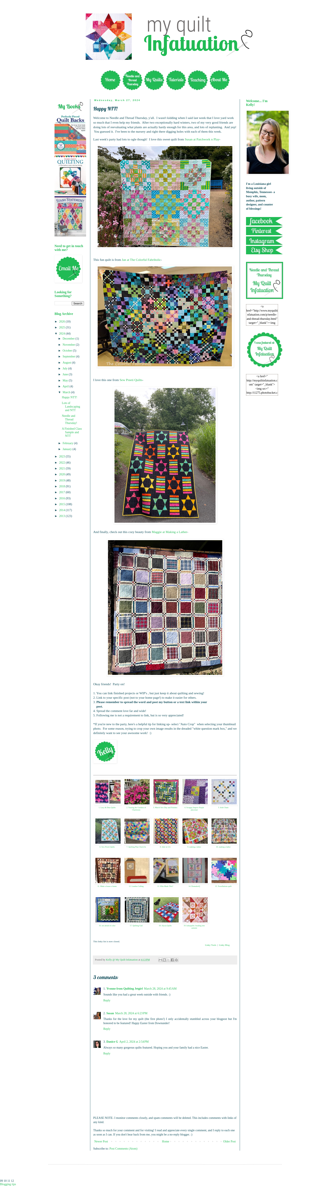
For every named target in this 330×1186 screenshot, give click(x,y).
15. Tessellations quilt (223, 886)
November (69, 344)
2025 (62, 327)
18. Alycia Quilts (165, 926)
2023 (62, 456)
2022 (62, 462)
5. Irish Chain (223, 807)
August (67, 362)
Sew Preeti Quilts (131, 380)
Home (165, 1141)
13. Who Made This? (165, 886)
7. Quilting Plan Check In (136, 847)
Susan (110, 1013)
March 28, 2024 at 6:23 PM (131, 1013)
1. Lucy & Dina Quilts (107, 807)
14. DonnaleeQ (194, 886)
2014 (62, 510)
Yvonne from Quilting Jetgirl (124, 988)
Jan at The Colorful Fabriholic (141, 259)
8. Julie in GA (165, 847)
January (67, 449)
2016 (62, 498)
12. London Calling (136, 886)
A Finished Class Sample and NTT (72, 432)
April (66, 386)
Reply (106, 1000)
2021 (62, 468)
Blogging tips (8, 1184)
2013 (62, 516)
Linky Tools (210, 945)
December (69, 338)
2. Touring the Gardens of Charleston (136, 808)
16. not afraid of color (107, 926)
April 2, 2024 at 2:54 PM (134, 1041)
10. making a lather (223, 847)
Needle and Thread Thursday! (69, 419)
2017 (62, 492)
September (69, 356)
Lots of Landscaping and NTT (71, 406)
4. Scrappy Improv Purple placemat (194, 808)
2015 (62, 504)
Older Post (229, 1141)
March (67, 392)
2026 (62, 321)
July (65, 368)
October (68, 350)
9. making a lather (194, 847)
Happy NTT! (69, 397)
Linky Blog (224, 945)
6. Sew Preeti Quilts (107, 847)
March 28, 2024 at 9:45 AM (160, 988)
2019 (62, 480)
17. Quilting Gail (136, 926)
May (66, 380)
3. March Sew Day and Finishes (165, 807)
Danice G (112, 1041)
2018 (62, 486)
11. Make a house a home (107, 886)
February (68, 443)
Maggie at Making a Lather (169, 532)
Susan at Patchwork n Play (202, 139)
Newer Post (101, 1141)
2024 (62, 333)
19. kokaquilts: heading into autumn (194, 927)
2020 (62, 474)
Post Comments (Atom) (123, 1148)
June (66, 374)
